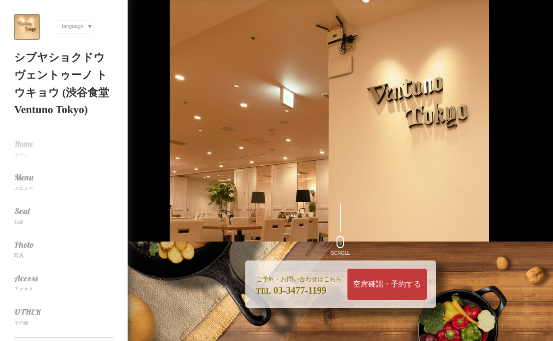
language (72, 26)
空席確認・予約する (387, 284)
